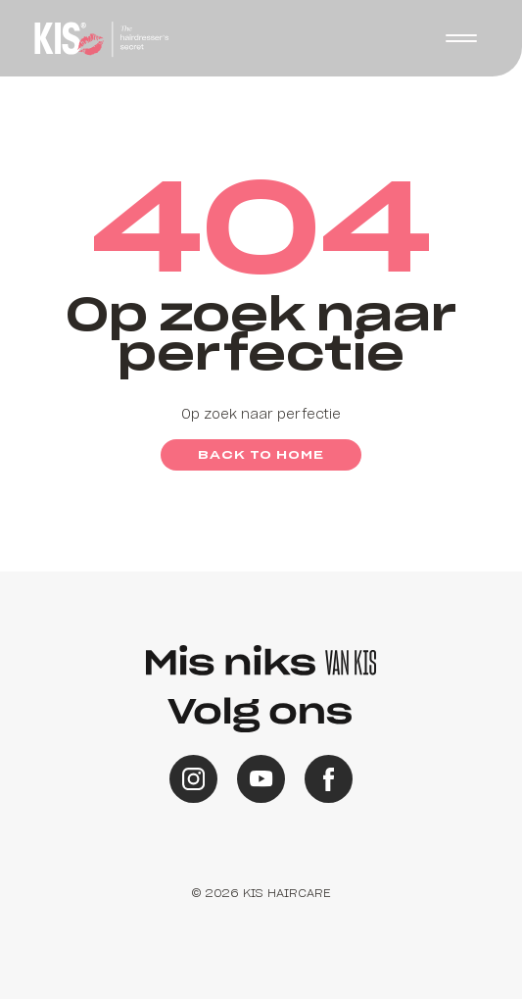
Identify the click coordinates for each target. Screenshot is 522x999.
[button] (461, 38)
